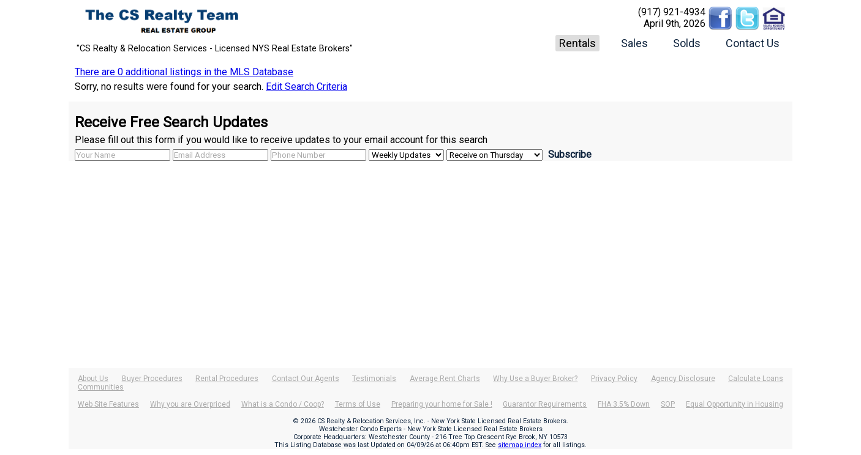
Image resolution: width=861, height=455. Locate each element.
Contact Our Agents (305, 378)
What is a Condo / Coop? (282, 404)
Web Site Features (108, 404)
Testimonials (374, 378)
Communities (101, 387)
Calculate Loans (755, 378)
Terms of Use (357, 404)
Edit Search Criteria (306, 86)
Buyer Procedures (152, 378)
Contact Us (753, 43)
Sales (634, 43)
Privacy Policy (614, 378)
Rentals (577, 43)
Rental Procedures (226, 378)
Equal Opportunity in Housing (734, 404)
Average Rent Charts (445, 378)
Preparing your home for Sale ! (441, 404)
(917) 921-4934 (671, 12)
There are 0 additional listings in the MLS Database (184, 72)
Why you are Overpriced (190, 404)
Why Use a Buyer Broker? (535, 378)
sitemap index (519, 445)
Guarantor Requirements (545, 404)
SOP (668, 404)
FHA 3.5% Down (624, 404)
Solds (687, 43)
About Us (93, 378)
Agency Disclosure (683, 378)
